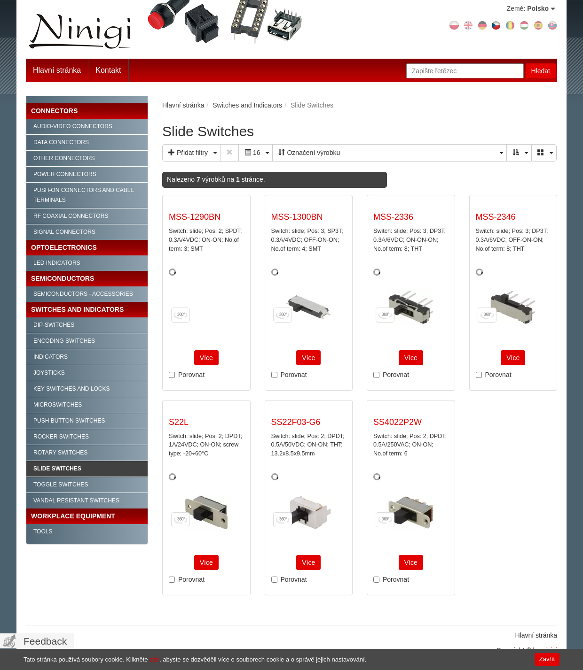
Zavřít (547, 658)
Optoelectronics (64, 247)
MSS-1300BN (297, 217)
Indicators (50, 357)
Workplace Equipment (73, 516)
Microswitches (57, 404)
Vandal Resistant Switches (76, 500)
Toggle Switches (60, 484)
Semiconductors (62, 278)
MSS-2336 (393, 217)
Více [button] (206, 358)
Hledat (540, 71)
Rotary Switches (60, 452)
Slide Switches (57, 468)
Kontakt (108, 70)
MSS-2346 (496, 217)
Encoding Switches (64, 341)
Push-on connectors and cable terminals (83, 195)
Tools (42, 531)
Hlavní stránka (57, 70)
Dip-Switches (53, 325)
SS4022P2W (397, 422)
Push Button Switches (69, 420)
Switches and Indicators (77, 309)
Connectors (54, 111)
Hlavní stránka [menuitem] (536, 635)
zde (154, 659)
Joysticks (49, 373)
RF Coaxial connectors (70, 216)
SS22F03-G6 (296, 422)
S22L (179, 422)
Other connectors (64, 158)
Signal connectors (64, 232)
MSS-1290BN (195, 217)
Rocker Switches (61, 436)
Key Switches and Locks (71, 388)
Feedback (45, 641)
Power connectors (64, 174)
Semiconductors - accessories (83, 294)
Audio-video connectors (72, 126)
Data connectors (61, 142)
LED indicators (56, 263)
